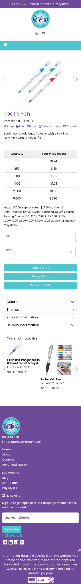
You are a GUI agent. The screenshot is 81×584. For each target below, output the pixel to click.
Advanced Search (15, 465)
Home (6, 449)
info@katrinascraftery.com (49, 4)
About (6, 454)
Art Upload (10, 483)
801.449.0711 (19, 4)
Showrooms (10, 473)
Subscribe (12, 529)
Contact (8, 459)
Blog (5, 478)
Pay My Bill (9, 488)
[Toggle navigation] (5, 44)
